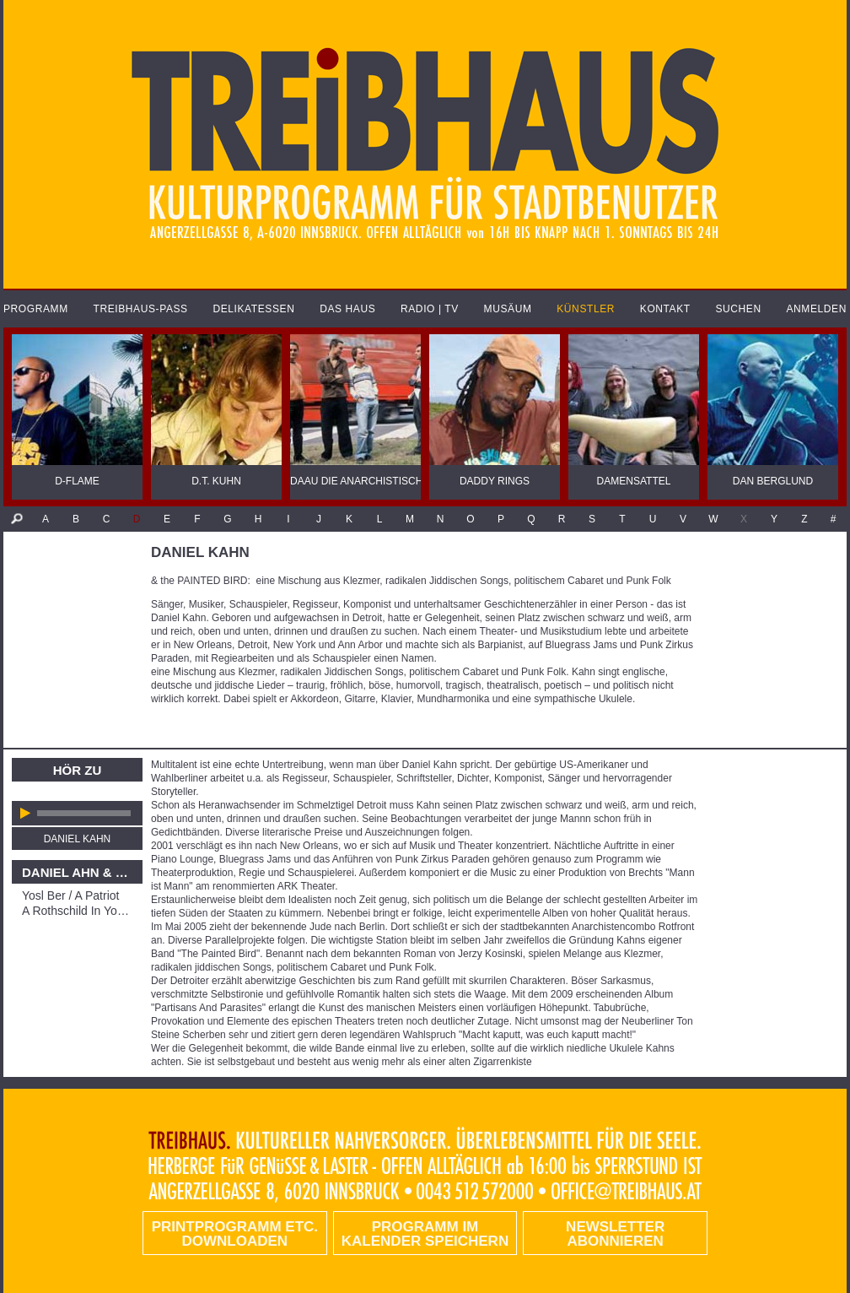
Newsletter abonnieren (615, 1234)
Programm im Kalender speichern (425, 1234)
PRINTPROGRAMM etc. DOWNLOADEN (235, 1234)
